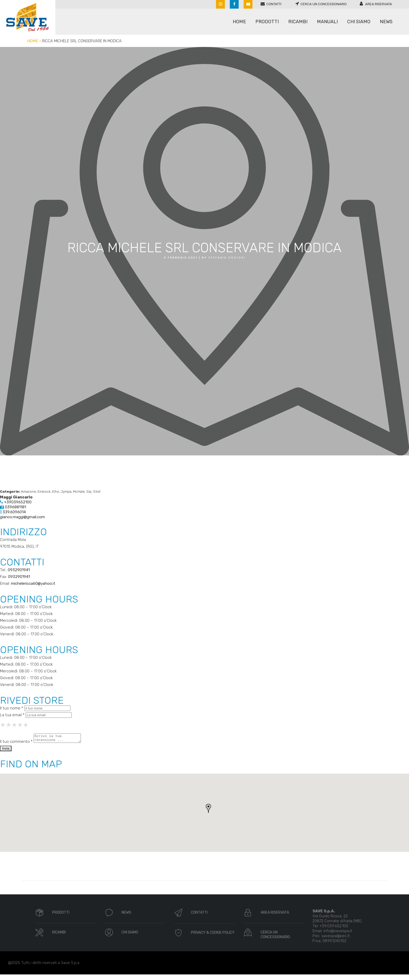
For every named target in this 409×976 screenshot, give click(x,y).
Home (32, 41)
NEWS (126, 914)
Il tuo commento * (16, 743)
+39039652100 (16, 502)
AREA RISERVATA (275, 914)
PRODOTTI (60, 914)
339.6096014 (13, 512)
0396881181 (13, 507)
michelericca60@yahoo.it (33, 583)
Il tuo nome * (11, 708)
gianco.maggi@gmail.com (22, 517)
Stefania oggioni (226, 257)
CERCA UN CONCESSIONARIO (275, 936)
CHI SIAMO (130, 934)
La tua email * (12, 715)
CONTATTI (199, 914)
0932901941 (19, 570)
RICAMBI (59, 934)
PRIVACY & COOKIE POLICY (212, 934)
